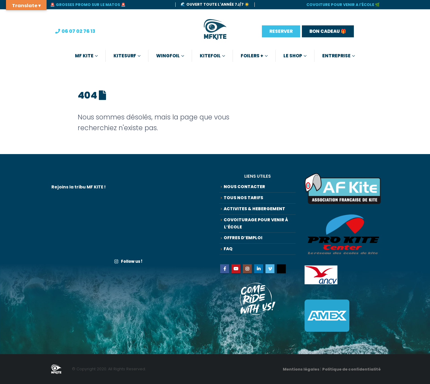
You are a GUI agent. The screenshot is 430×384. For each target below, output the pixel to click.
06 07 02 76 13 (78, 31)
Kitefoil (210, 56)
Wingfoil (168, 56)
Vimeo (269, 272)
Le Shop (292, 56)
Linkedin (258, 272)
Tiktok (281, 272)
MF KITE (84, 56)
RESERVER (281, 31)
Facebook (224, 272)
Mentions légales (301, 369)
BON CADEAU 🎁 (327, 31)
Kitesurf (124, 56)
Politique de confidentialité (351, 369)
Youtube (235, 272)
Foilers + (252, 56)
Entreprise (336, 56)
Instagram (247, 272)
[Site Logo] (215, 31)
